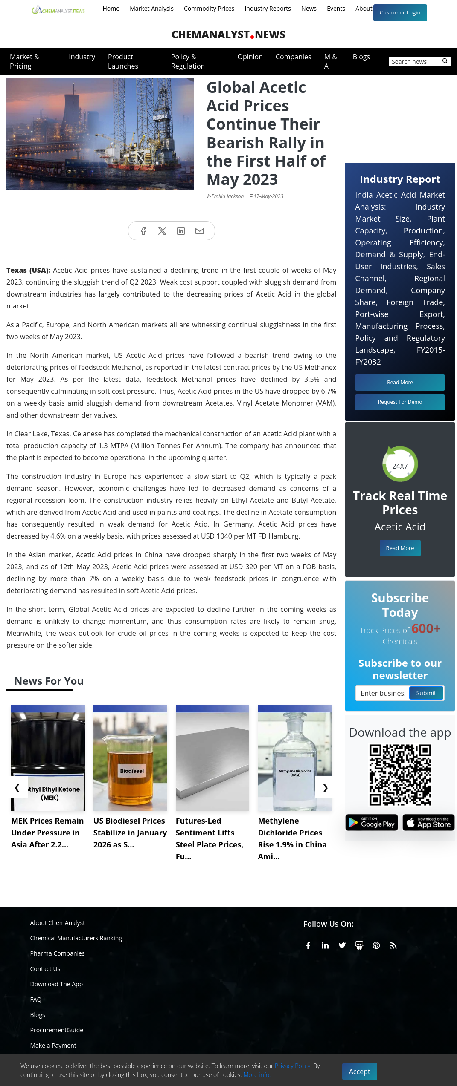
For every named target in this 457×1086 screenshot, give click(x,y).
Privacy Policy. (293, 1066)
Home (111, 8)
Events (336, 8)
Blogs (361, 56)
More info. (257, 1075)
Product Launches (123, 61)
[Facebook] (308, 943)
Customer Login (400, 12)
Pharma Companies (57, 953)
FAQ (36, 999)
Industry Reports (268, 8)
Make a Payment (53, 1045)
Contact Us (45, 969)
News (309, 8)
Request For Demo (400, 402)
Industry (82, 56)
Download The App (56, 984)
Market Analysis (152, 8)
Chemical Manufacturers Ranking (76, 938)
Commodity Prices (209, 8)
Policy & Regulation (188, 61)
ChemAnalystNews (228, 34)
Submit (426, 693)
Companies (293, 56)
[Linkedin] (325, 943)
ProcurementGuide (57, 1030)
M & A (330, 61)
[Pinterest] (376, 943)
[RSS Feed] (393, 943)
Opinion (250, 56)
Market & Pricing (24, 61)
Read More (400, 548)
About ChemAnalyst (57, 923)
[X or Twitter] (342, 943)
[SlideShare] (359, 943)
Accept (359, 1071)
